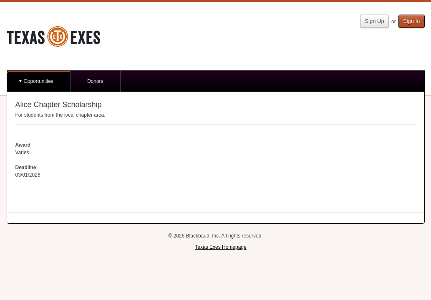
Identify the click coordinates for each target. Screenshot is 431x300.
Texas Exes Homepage (220, 247)
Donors (95, 81)
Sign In (411, 21)
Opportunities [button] (38, 81)
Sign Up (374, 21)
